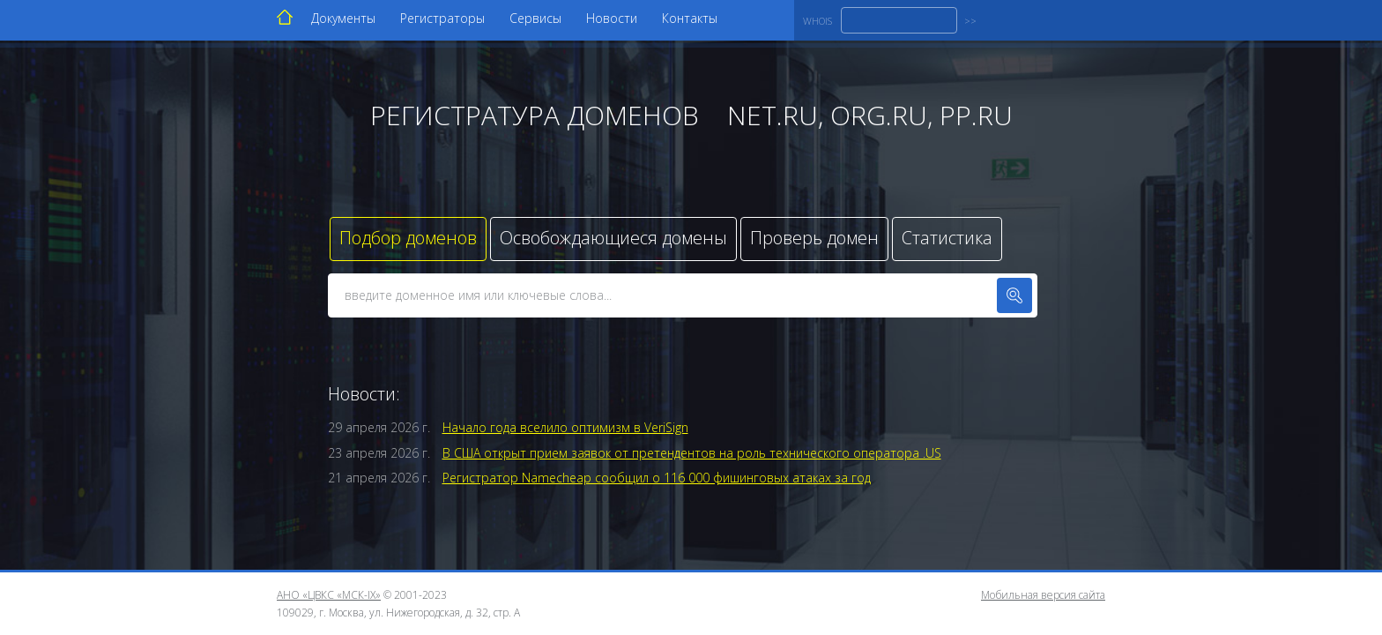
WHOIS (817, 20)
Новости (611, 18)
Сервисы (535, 18)
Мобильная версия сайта (1043, 594)
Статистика (947, 238)
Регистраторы (442, 18)
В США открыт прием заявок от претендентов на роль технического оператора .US (691, 452)
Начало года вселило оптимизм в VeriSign (565, 427)
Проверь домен (814, 238)
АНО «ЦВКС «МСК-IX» (329, 594)
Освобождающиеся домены (613, 238)
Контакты (689, 18)
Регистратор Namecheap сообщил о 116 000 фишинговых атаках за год (656, 477)
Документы (343, 18)
